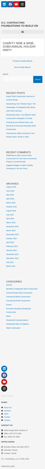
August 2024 (11, 211)
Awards (9, 285)
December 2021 (12, 254)
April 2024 (10, 219)
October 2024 (11, 207)
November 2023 (12, 226)
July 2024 (10, 215)
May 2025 (10, 195)
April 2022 (10, 242)
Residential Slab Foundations (17, 324)
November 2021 (12, 258)
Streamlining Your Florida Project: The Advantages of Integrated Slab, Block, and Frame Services (21, 107)
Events (9, 305)
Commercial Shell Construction (18, 301)
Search (5, 74)
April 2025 (10, 199)
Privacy (10, 396)
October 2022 (11, 238)
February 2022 (12, 246)
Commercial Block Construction (18, 297)
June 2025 (10, 191)
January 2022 (11, 250)
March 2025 (10, 203)
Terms (3, 396)
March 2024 (10, 223)
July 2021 (10, 262)
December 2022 (12, 234)
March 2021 (10, 266)
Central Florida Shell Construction (19, 293)
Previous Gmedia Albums (22, 61)
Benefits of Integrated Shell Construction (22, 289)
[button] (22, 32)
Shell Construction (13, 328)
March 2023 (10, 230)
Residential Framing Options (17, 320)
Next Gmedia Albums (22, 67)
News (8, 316)
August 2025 (11, 187)
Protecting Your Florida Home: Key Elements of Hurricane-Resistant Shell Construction (21, 125)
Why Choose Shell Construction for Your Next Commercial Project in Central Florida (21, 158)
